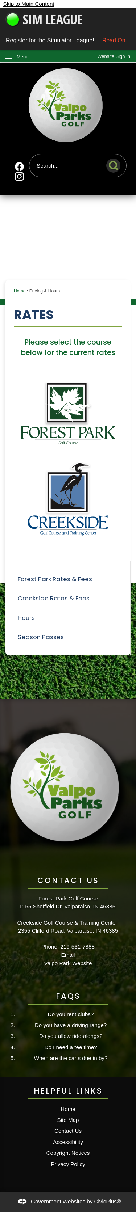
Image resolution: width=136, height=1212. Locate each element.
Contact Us (68, 1131)
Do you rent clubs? (71, 1014)
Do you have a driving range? (71, 1025)
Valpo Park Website (68, 963)
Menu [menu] (23, 56)
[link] (113, 56)
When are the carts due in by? (71, 1058)
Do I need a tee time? (70, 1047)
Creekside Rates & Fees (54, 598)
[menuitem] (67, 579)
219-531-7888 (77, 946)
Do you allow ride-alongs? (71, 1036)
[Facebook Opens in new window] (19, 166)
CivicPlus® (107, 1201)
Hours (26, 617)
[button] (115, 164)
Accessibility (68, 1142)
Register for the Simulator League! (68, 41)
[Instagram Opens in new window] (19, 176)
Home (19, 291)
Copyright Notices (68, 1153)
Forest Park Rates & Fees (55, 579)
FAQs (68, 996)
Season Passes (41, 637)
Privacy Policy (68, 1164)
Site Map (68, 1120)
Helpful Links (68, 1091)
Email (68, 955)
